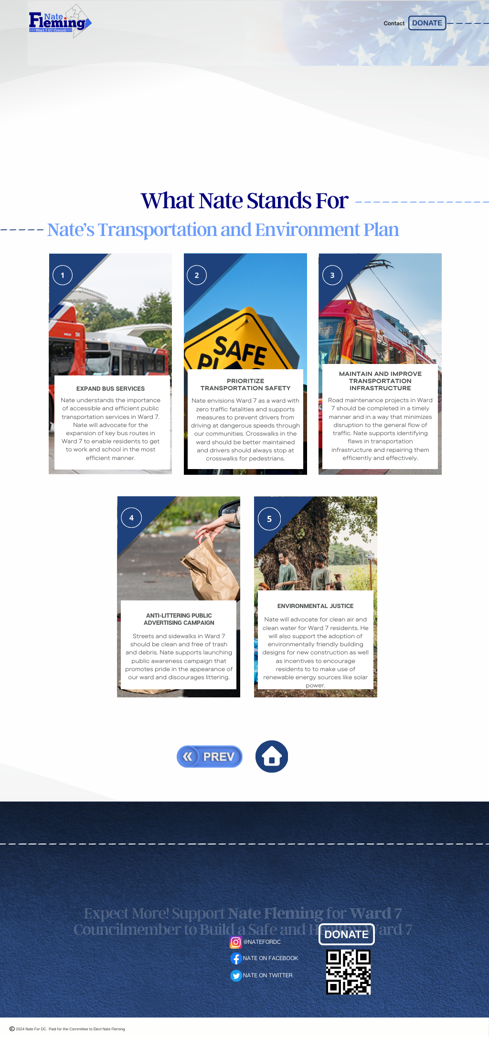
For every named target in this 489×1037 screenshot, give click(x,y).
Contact (393, 23)
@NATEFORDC (262, 941)
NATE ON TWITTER (267, 975)
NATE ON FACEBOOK (270, 958)
